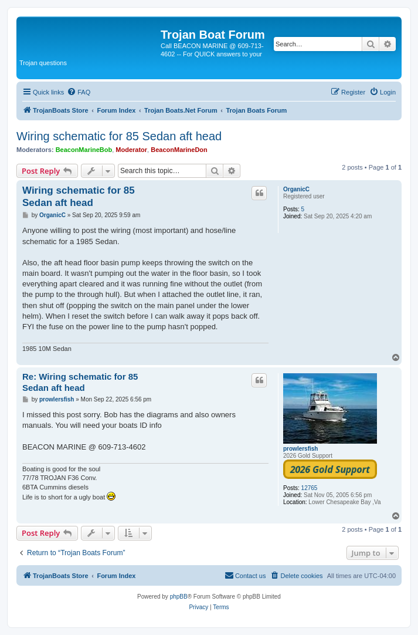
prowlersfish (300, 448)
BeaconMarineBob (84, 149)
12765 (309, 488)
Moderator (131, 149)
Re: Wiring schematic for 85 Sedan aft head (80, 382)
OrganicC (296, 189)
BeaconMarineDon (179, 149)
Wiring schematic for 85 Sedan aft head (119, 136)
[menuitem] (78, 92)
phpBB (179, 596)
